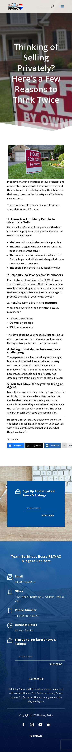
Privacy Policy (46, 715)
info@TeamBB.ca (25, 582)
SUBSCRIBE (47, 515)
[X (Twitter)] (34, 445)
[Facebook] (15, 445)
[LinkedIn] (52, 445)
